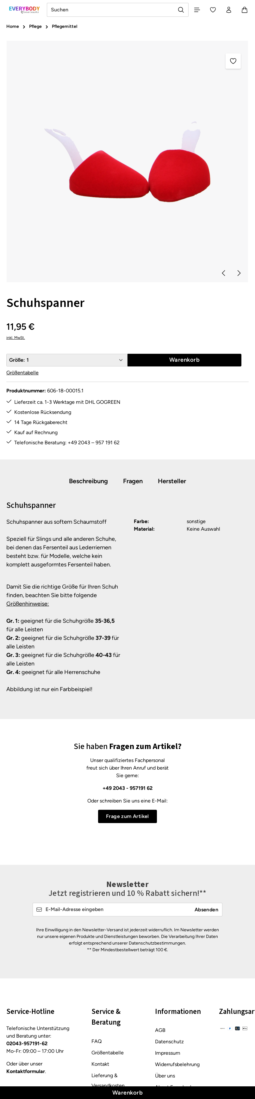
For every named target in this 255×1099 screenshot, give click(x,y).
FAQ (96, 981)
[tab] (88, 481)
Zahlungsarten (107, 1059)
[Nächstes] (238, 273)
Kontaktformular (25, 1011)
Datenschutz (169, 981)
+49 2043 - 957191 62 (127, 788)
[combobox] (110, 10)
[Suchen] (181, 10)
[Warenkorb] (244, 10)
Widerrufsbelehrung (177, 1004)
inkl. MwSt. (15, 338)
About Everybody (174, 1027)
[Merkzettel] (213, 10)
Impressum (167, 993)
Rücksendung (106, 1048)
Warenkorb (127, 1092)
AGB (160, 970)
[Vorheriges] (224, 273)
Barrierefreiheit (172, 1038)
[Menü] (197, 10)
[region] (127, 162)
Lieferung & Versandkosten (108, 1020)
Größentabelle (22, 373)
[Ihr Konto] (228, 10)
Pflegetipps (104, 1036)
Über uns (165, 1016)
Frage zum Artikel (127, 816)
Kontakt (100, 1004)
